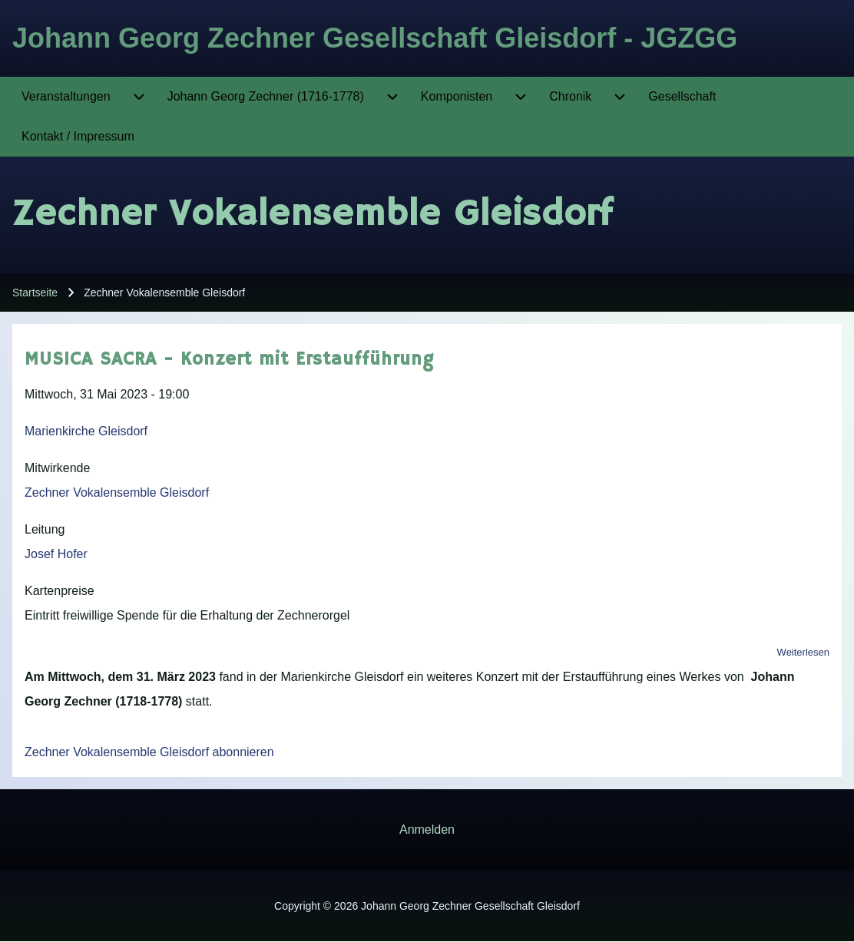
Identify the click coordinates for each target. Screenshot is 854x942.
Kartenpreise (59, 590)
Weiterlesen (803, 652)
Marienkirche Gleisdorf (86, 431)
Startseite (35, 292)
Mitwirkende (57, 467)
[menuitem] (66, 97)
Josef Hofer (56, 553)
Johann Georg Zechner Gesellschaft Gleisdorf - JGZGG (374, 38)
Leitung (45, 529)
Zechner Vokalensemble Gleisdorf (117, 492)
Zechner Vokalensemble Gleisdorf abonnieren (149, 752)
